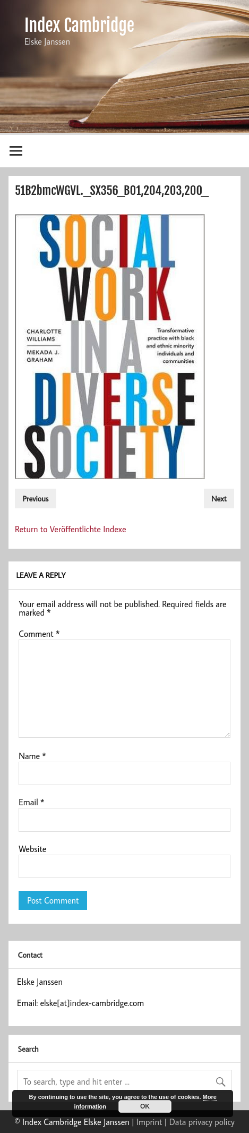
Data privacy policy (202, 1122)
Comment (39, 633)
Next (219, 498)
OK (145, 1106)
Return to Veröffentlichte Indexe (70, 529)
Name (32, 756)
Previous (35, 498)
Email (31, 802)
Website (32, 849)
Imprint (149, 1122)
